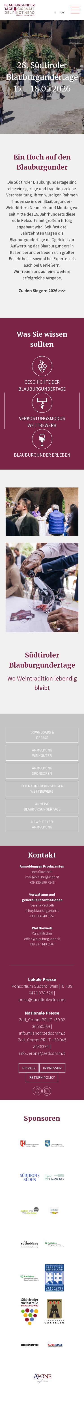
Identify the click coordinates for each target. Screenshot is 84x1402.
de (62, 12)
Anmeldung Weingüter (42, 753)
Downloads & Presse (42, 735)
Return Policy (42, 1077)
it (55, 12)
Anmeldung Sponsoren (42, 771)
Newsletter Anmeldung (42, 824)
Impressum (52, 1068)
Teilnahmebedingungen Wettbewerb (42, 789)
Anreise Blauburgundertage (42, 806)
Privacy (28, 1068)
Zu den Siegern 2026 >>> (42, 290)
